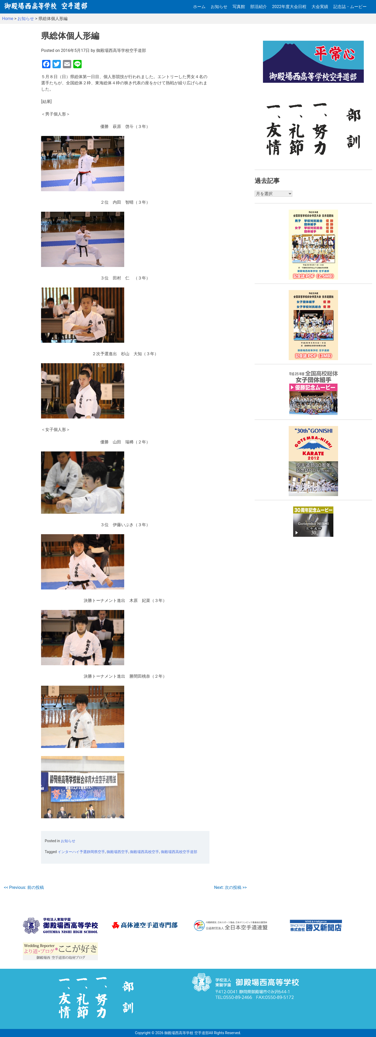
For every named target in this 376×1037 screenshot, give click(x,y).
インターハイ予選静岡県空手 (81, 852)
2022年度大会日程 (289, 6)
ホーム (199, 6)
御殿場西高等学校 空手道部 (186, 1033)
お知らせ (219, 6)
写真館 (239, 6)
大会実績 (320, 6)
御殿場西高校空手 (144, 852)
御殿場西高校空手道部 (179, 852)
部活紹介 (258, 6)
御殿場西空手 (117, 852)
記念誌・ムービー (350, 6)
